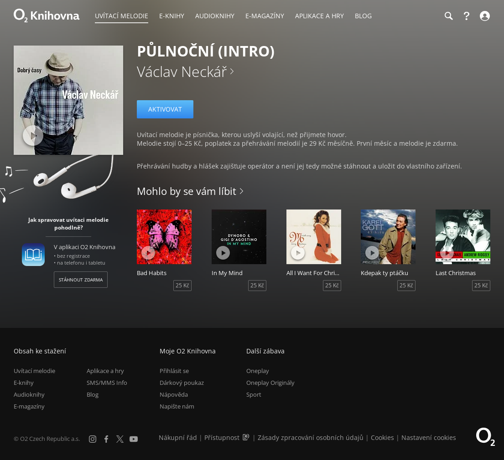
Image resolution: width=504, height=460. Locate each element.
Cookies (382, 437)
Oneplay (257, 371)
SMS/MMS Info (107, 382)
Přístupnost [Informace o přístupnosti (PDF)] (221, 437)
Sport (253, 395)
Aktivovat (165, 109)
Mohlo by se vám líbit (186, 191)
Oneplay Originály (270, 382)
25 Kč (182, 285)
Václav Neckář (182, 71)
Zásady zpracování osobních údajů (311, 437)
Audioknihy (29, 395)
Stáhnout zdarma (81, 279)
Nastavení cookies (428, 437)
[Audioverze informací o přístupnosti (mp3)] (246, 437)
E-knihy (24, 382)
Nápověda (174, 395)
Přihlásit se (174, 371)
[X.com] (120, 439)
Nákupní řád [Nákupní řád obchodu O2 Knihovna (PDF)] (178, 437)
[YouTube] (133, 439)
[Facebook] (106, 439)
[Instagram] (92, 439)
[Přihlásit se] (484, 16)
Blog (93, 395)
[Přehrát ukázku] (33, 135)
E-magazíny (29, 407)
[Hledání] (448, 16)
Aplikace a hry (105, 371)
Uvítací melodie (34, 371)
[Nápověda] (466, 16)
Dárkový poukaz (182, 382)
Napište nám (177, 407)
